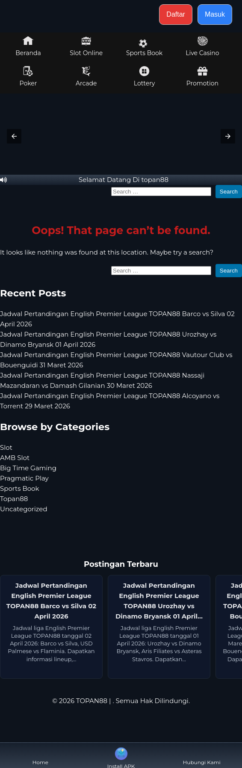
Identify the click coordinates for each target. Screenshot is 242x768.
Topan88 (14, 499)
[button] (14, 136)
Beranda (28, 46)
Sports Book (144, 48)
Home (40, 755)
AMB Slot (15, 458)
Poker (28, 76)
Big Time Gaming (28, 468)
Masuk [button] (215, 14)
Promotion (202, 76)
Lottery (144, 76)
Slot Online (86, 46)
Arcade (86, 76)
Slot (6, 447)
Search (229, 191)
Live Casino (202, 46)
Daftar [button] (175, 14)
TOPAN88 (91, 701)
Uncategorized (23, 509)
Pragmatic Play (24, 478)
